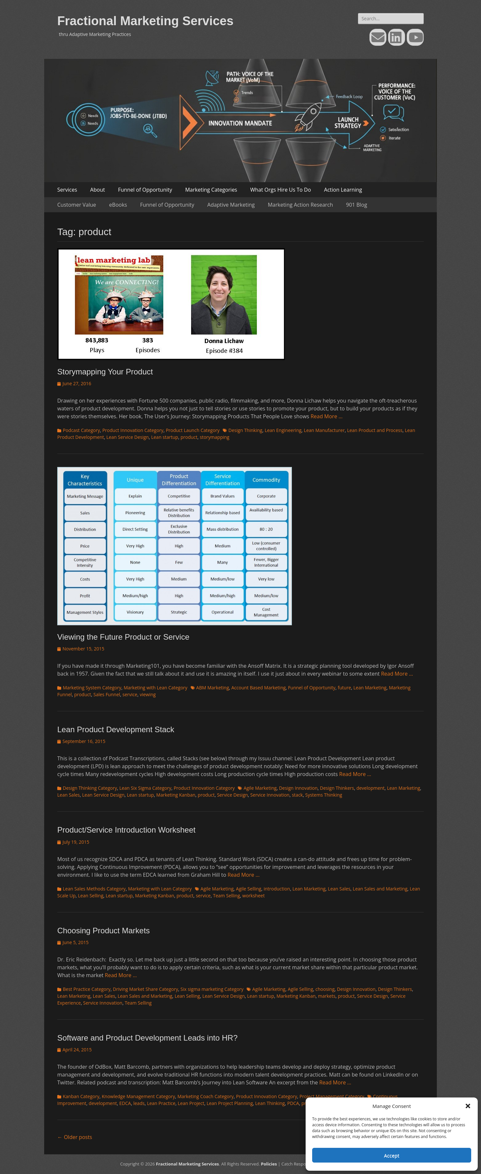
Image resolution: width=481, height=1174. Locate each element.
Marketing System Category (92, 687)
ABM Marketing (212, 687)
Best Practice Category (87, 989)
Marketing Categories (211, 189)
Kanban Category (81, 1096)
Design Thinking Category (90, 788)
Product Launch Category (193, 430)
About (97, 189)
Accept (392, 1155)
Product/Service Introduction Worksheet (126, 829)
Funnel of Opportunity (145, 189)
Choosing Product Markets (103, 930)
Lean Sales (68, 795)
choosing (325, 989)
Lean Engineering (283, 430)
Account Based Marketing (258, 687)
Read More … (327, 416)
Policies (269, 1164)
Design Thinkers (337, 788)
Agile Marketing (259, 788)
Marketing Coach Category (205, 1096)
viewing (148, 694)
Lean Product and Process (374, 430)
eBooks (118, 204)
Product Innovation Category (133, 430)
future (344, 687)
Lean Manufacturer (324, 430)
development (370, 788)
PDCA (293, 1103)
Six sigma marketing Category (211, 989)
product (189, 437)
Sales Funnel (106, 694)
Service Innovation (270, 795)
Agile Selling (248, 889)
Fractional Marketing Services (145, 21)
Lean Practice (161, 1103)
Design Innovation (298, 788)
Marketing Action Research (300, 204)
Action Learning (343, 189)
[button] (468, 1106)
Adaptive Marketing (231, 204)
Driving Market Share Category (145, 989)
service (129, 694)
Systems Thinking (323, 795)
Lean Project (191, 1103)
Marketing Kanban (176, 795)
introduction (277, 889)
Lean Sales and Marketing (380, 889)
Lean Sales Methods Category (94, 889)
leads (138, 1103)
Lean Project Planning (229, 1103)
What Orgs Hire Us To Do (280, 189)
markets (326, 996)
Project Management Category (331, 1096)
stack (297, 795)
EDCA (125, 1103)
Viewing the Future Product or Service (123, 636)
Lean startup (164, 437)
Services (67, 189)
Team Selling (226, 895)
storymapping (214, 437)
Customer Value (76, 204)
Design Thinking (245, 430)
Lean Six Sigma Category (145, 788)
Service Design (232, 795)
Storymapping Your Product (105, 371)
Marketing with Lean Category (155, 687)
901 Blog (356, 204)
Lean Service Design (127, 437)
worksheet (253, 895)
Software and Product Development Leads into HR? (147, 1037)
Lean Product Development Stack (115, 729)
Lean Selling (90, 895)
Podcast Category (81, 430)
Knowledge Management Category (138, 1096)
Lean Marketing (369, 687)
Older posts (74, 1137)
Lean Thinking (270, 1103)
